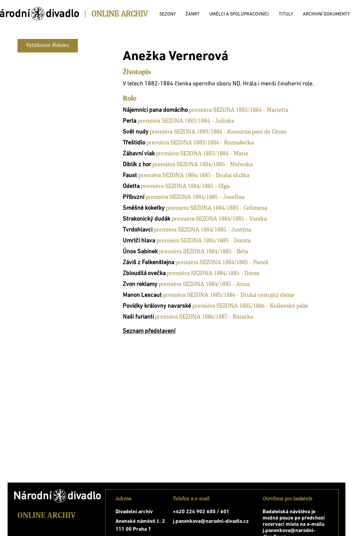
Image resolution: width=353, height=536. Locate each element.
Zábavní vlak (139, 154)
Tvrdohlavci (137, 230)
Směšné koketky (144, 208)
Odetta (131, 186)
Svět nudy (135, 132)
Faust (130, 176)
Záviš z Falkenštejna (148, 263)
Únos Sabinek (140, 252)
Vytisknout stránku (47, 45)
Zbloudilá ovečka (144, 273)
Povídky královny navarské (157, 306)
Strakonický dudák (146, 219)
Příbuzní (133, 197)
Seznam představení (149, 331)
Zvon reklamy (140, 284)
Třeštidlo (134, 143)
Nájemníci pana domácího (155, 110)
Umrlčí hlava (139, 241)
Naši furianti (138, 317)
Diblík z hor (137, 165)
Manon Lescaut (142, 295)
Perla (129, 121)
